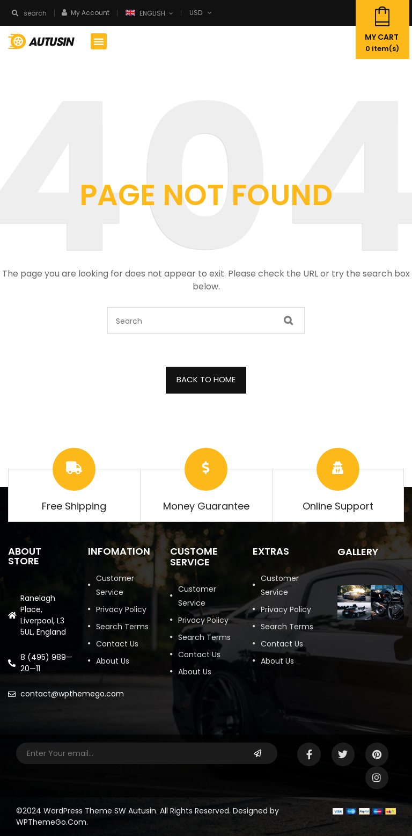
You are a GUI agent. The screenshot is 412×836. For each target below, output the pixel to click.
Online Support (338, 506)
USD (195, 12)
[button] (99, 41)
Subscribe (257, 753)
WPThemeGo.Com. (52, 822)
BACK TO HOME (206, 379)
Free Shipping (74, 506)
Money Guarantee (206, 506)
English (146, 13)
